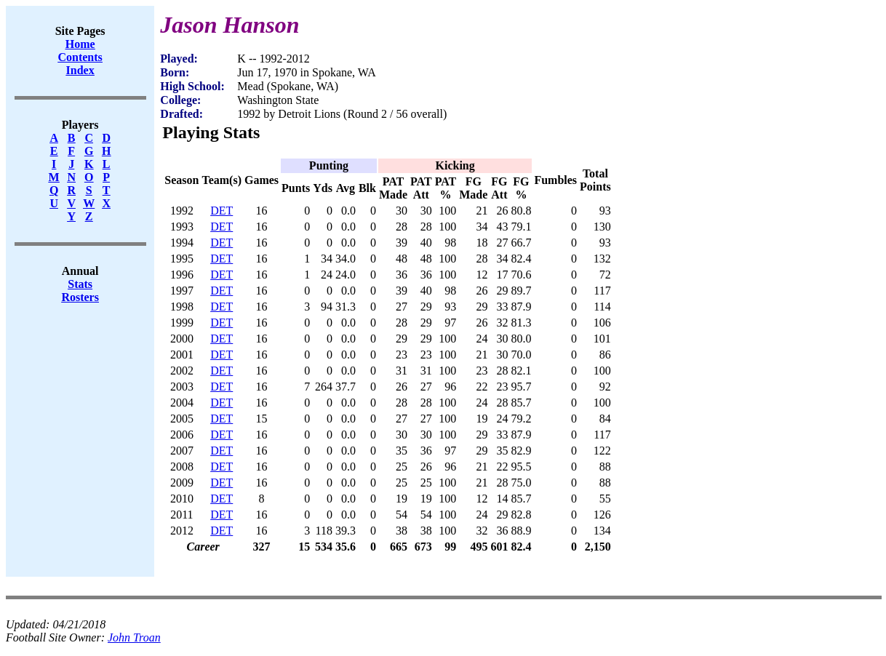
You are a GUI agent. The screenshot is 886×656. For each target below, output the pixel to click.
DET (221, 210)
